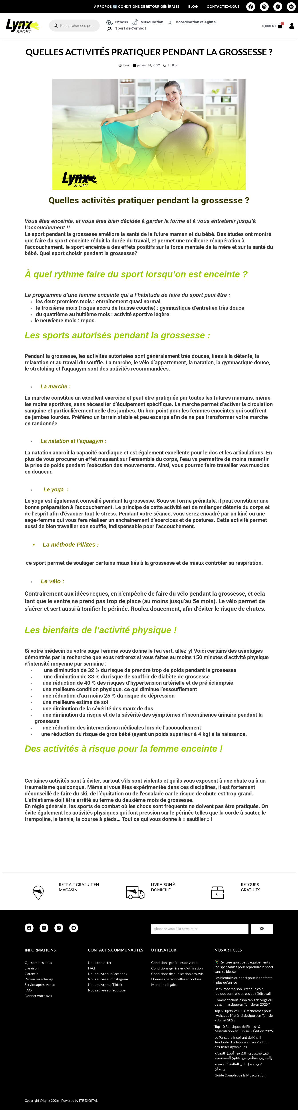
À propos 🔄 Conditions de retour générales (136, 6)
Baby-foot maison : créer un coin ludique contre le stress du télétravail (243, 991)
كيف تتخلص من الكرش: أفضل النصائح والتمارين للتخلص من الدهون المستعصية (243, 1055)
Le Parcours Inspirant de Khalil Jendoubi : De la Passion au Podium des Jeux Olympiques (241, 1042)
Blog (193, 6)
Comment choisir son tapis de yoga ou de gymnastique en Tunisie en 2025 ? (243, 1002)
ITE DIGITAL (88, 1100)
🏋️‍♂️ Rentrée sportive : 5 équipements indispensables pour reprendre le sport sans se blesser (244, 966)
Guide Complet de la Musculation (240, 1075)
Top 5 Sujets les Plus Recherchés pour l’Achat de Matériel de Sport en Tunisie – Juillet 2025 (244, 1015)
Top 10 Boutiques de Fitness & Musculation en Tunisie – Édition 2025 (244, 1028)
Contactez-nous (223, 6)
